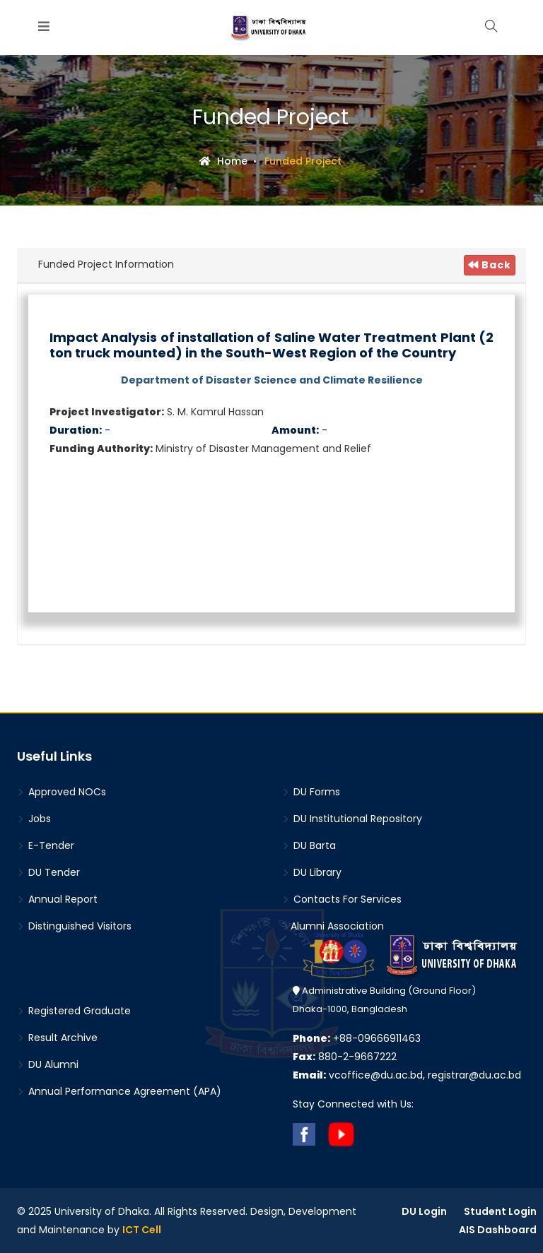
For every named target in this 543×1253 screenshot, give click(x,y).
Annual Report (57, 899)
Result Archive (57, 1038)
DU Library (311, 872)
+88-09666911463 (357, 1038)
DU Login (424, 1211)
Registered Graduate (74, 1011)
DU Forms (311, 792)
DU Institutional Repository (352, 819)
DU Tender (48, 872)
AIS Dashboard (498, 1230)
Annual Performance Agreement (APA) (119, 1091)
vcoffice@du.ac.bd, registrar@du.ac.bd (407, 1075)
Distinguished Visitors (74, 926)
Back (489, 265)
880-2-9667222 (345, 1057)
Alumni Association (333, 926)
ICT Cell (141, 1230)
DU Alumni (47, 1064)
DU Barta (309, 845)
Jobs (34, 819)
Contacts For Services (342, 899)
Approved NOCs (61, 792)
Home (223, 161)
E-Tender (45, 845)
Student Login (500, 1211)
